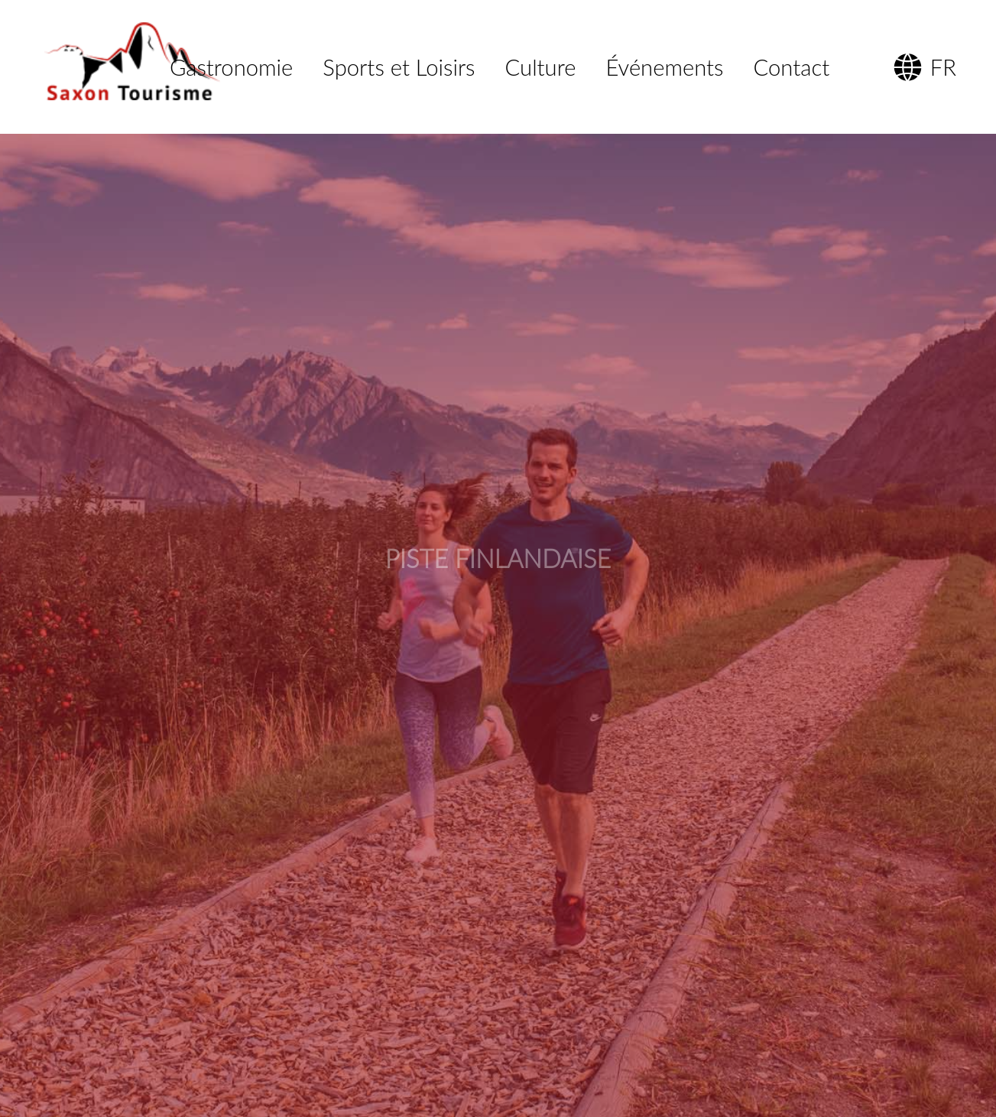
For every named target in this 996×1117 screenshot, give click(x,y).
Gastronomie (231, 67)
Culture (540, 67)
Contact (792, 67)
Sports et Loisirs (399, 67)
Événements (665, 67)
